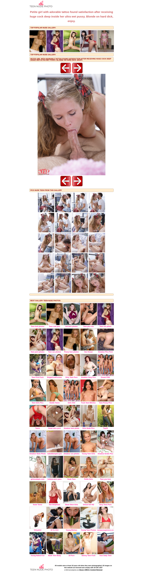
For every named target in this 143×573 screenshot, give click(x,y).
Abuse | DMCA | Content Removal (90, 570)
